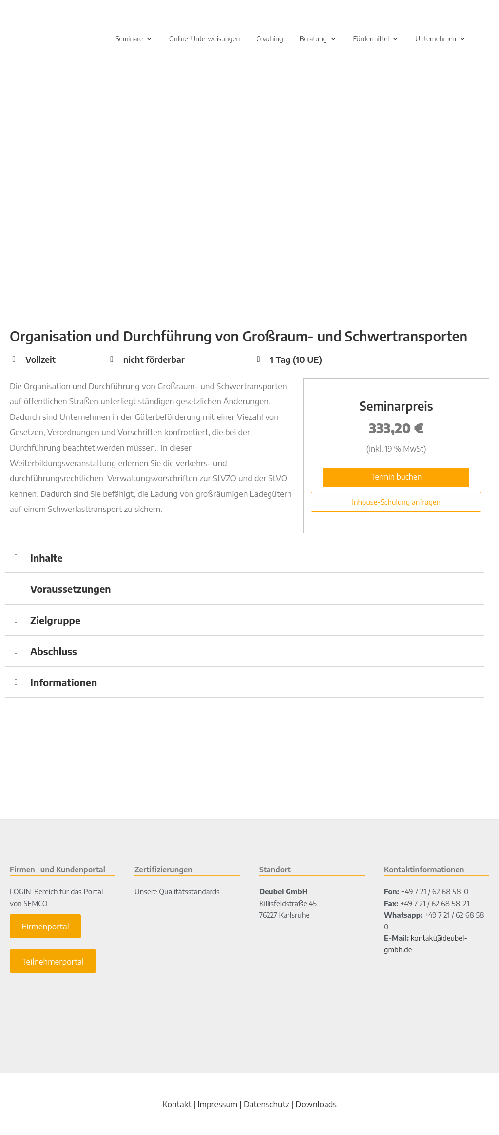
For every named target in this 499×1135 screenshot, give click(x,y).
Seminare (134, 40)
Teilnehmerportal (53, 962)
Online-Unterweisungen (204, 40)
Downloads (316, 1104)
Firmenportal (45, 927)
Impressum (217, 1104)
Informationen (63, 683)
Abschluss (53, 651)
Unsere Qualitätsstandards (177, 892)
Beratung (318, 40)
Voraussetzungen (70, 589)
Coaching (269, 40)
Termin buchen (396, 478)
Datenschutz (266, 1104)
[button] (244, 559)
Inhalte (46, 558)
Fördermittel (376, 40)
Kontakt (177, 1104)
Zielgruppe (55, 620)
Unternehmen (440, 40)
